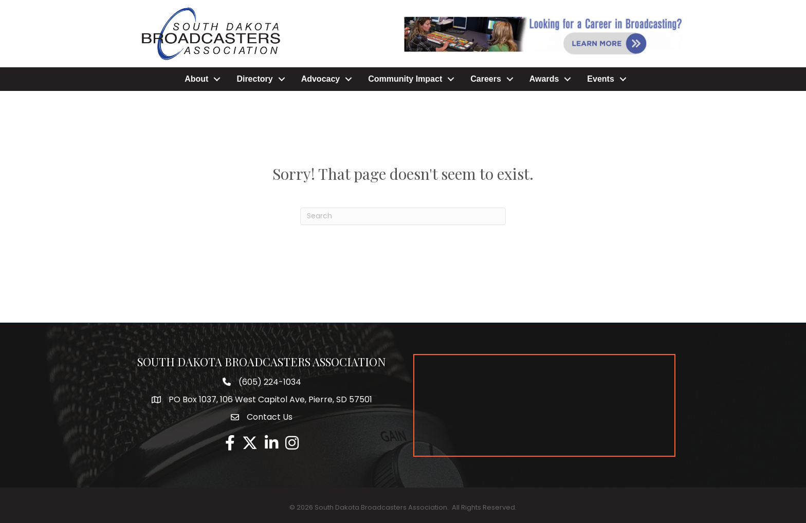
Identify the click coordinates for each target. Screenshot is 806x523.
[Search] (403, 216)
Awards (544, 78)
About (196, 78)
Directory (254, 78)
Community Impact (405, 78)
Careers (485, 78)
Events (600, 78)
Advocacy (320, 78)
